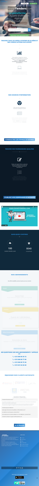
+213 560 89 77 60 (19, 359)
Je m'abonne (19, 425)
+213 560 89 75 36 (19, 362)
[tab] (19, 400)
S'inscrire (33, 4)
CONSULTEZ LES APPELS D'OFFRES (19, 139)
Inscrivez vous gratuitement (19, 35)
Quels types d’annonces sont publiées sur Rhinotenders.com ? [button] (13, 409)
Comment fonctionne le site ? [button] (7, 399)
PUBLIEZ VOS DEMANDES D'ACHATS (19, 197)
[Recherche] (29, 29)
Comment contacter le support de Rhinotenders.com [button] (12, 416)
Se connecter (24, 4)
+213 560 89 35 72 (19, 357)
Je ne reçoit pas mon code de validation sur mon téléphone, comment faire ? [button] (16, 414)
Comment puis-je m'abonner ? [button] (7, 407)
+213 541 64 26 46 (19, 365)
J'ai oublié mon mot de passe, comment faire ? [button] (10, 412)
